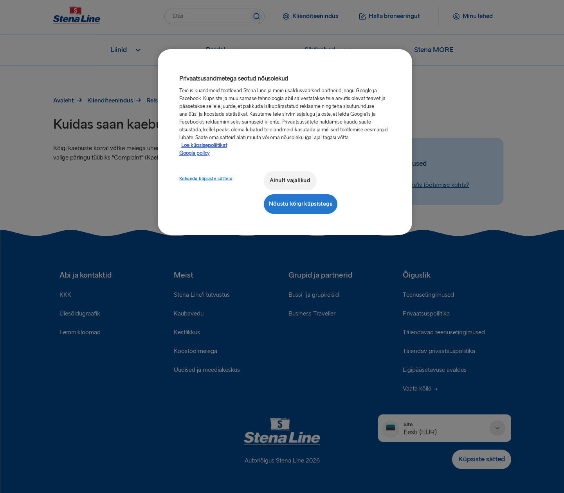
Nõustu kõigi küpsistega (301, 204)
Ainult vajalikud (290, 180)
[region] (285, 142)
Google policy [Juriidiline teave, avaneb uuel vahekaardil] (194, 153)
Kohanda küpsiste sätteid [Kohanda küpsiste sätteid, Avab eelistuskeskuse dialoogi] (205, 178)
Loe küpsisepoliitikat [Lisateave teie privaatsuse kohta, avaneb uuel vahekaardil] (204, 145)
